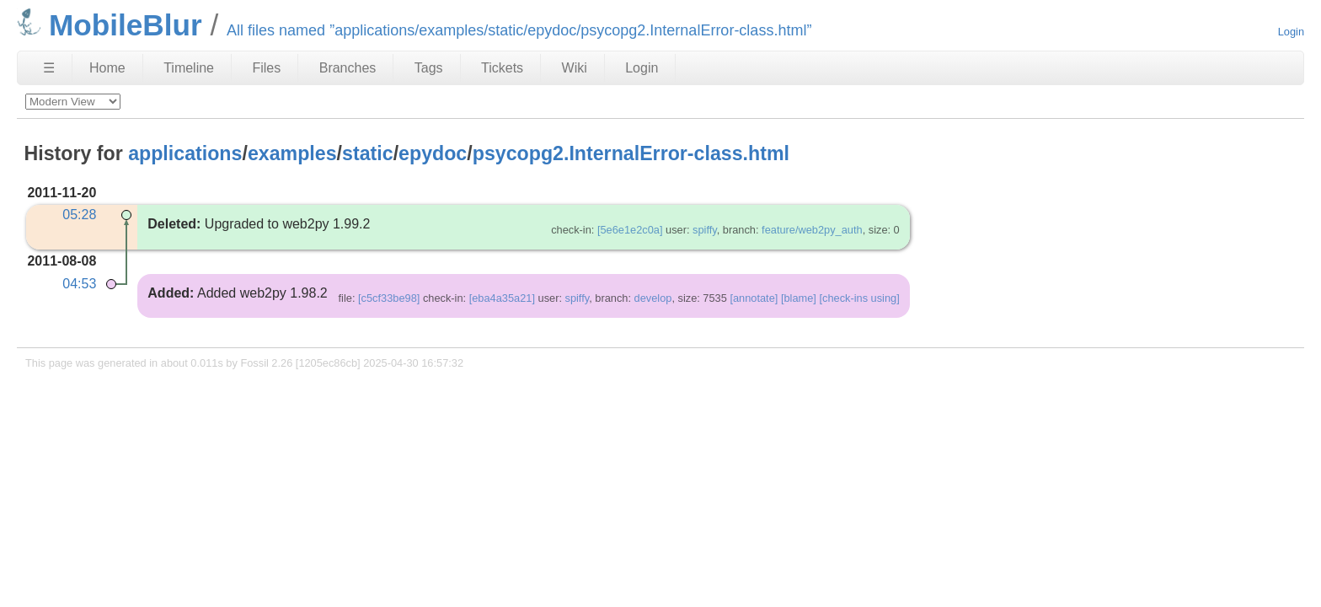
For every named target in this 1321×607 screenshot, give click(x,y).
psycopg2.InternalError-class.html (631, 153)
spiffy (705, 229)
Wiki (574, 68)
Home (107, 68)
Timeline (188, 68)
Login (1291, 31)
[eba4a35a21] (502, 298)
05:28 (79, 214)
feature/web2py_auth (812, 229)
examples (292, 153)
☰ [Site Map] (49, 68)
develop (653, 298)
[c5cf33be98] (389, 298)
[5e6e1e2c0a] (630, 229)
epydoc (432, 153)
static (367, 153)
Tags (428, 68)
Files (266, 68)
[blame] (798, 298)
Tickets (502, 68)
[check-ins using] (859, 298)
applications (185, 153)
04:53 (79, 284)
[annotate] (754, 298)
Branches (348, 68)
